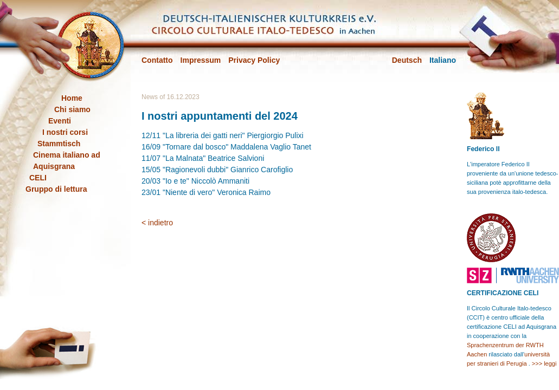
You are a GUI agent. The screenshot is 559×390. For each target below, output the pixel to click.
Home (71, 98)
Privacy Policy (254, 60)
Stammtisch (58, 143)
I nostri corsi (65, 132)
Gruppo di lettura (56, 189)
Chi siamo (72, 109)
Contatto (157, 60)
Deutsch (407, 60)
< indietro (157, 222)
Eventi (59, 120)
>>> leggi (544, 363)
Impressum (201, 60)
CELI (38, 177)
